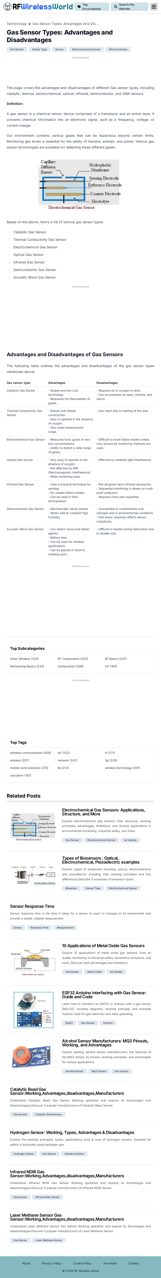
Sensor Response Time (32, 906)
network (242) (67, 760)
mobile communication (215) (29, 768)
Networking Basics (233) (27, 666)
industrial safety (74, 1153)
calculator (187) (20, 775)
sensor (59, 49)
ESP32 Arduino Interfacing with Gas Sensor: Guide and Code (104, 994)
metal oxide (94, 971)
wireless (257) (19, 760)
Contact (133, 1263)
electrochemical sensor (86, 49)
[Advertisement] (80, 70)
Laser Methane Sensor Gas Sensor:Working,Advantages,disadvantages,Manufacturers (67, 1217)
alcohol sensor (74, 1071)
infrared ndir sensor (47, 1197)
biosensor (71, 888)
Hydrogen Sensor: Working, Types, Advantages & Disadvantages (72, 1132)
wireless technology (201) (122, 768)
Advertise (110, 1263)
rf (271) (110, 752)
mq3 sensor (99, 1071)
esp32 (69, 1022)
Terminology (17, 24)
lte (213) (63, 768)
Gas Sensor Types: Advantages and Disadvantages (66, 24)
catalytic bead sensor (48, 1114)
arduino (108, 1022)
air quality (130, 840)
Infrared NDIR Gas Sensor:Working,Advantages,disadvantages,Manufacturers (67, 1173)
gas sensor (17, 49)
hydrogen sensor (23, 1153)
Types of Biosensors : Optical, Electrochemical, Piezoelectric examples (101, 860)
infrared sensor (118, 49)
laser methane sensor (48, 1240)
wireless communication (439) (30, 752)
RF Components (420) (73, 658)
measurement (65, 927)
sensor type (39, 49)
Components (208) (71, 666)
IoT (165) (111, 666)
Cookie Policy (82, 1263)
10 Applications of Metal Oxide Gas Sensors (103, 945)
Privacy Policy (51, 1263)
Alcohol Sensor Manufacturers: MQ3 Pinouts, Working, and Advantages (105, 1042)
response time (39, 927)
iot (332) (64, 752)
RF (37, 7)
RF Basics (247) (116, 658)
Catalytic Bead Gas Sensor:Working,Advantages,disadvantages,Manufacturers (67, 1091)
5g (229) (111, 760)
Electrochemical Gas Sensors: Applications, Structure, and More (103, 811)
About (26, 1263)
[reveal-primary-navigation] (154, 6)
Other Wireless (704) (24, 658)
